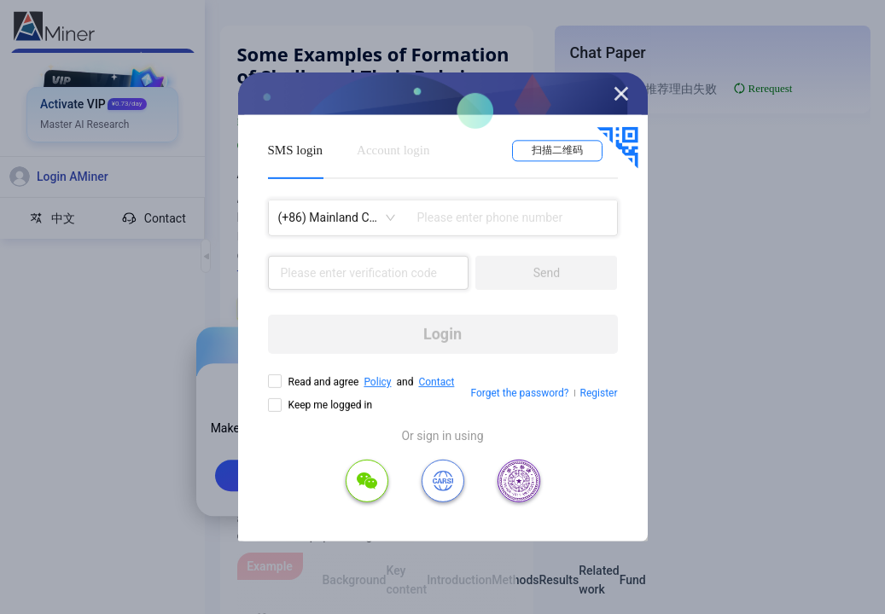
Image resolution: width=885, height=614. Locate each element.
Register (599, 393)
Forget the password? (519, 393)
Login (442, 334)
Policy (377, 382)
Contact (436, 382)
